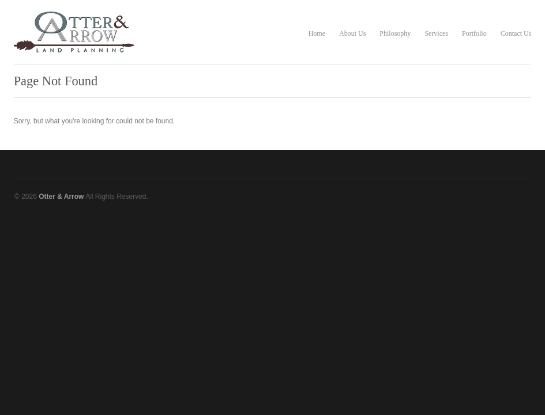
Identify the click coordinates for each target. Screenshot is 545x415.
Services (436, 33)
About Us (352, 33)
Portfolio (474, 33)
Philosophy (395, 33)
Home (317, 33)
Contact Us (516, 33)
